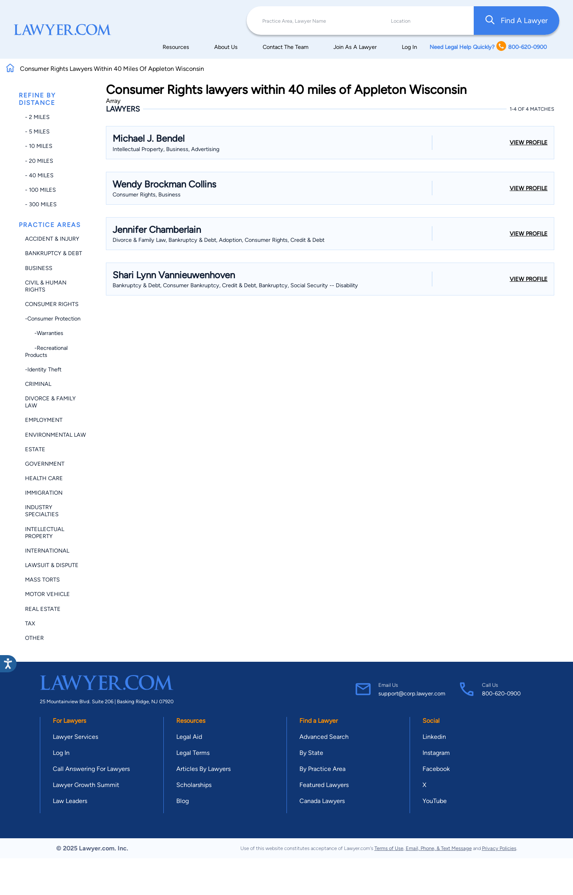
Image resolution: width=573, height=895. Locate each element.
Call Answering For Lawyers (91, 769)
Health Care (44, 478)
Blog (182, 801)
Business (38, 268)
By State (311, 752)
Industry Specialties (42, 511)
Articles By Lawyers (203, 769)
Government (44, 463)
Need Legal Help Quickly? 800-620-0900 (488, 46)
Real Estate (43, 608)
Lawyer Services (75, 736)
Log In (409, 46)
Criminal (38, 383)
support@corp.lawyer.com (411, 693)
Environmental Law (55, 434)
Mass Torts (42, 579)
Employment (44, 419)
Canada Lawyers (322, 801)
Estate (35, 449)
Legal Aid (189, 736)
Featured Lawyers (324, 785)
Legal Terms (193, 752)
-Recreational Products (46, 351)
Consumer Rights (52, 304)
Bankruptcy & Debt (53, 253)
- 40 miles (39, 175)
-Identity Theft (43, 369)
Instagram (436, 752)
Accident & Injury (52, 238)
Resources (176, 46)
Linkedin (434, 736)
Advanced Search (324, 736)
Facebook (436, 769)
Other (34, 637)
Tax (30, 623)
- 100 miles (40, 189)
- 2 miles (37, 117)
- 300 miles (41, 204)
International (47, 550)
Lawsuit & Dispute (52, 565)
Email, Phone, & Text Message (439, 848)
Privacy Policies (499, 848)
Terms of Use (388, 848)
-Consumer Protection (53, 318)
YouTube (435, 801)
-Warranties (44, 333)
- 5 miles (37, 131)
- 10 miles (38, 145)
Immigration (44, 492)
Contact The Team (285, 46)
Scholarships (193, 785)
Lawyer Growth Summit (86, 785)
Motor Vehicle (47, 594)
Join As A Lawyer (355, 46)
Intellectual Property (44, 533)
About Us (226, 46)
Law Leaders (70, 801)
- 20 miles (39, 160)
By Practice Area (322, 769)
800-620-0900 (501, 693)
